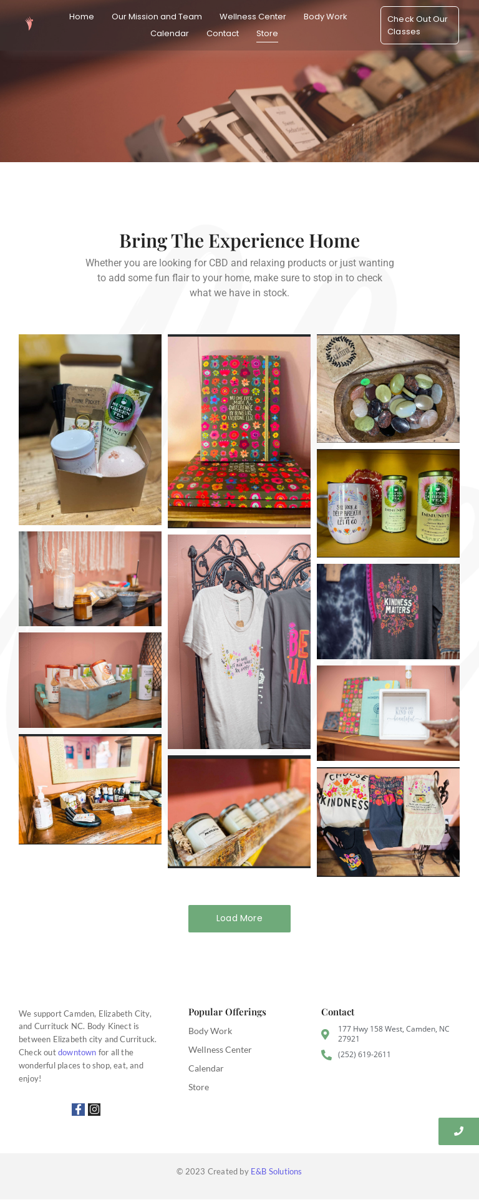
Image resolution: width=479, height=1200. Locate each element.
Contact (222, 33)
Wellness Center (253, 16)
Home (81, 16)
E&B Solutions (276, 1171)
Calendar (169, 33)
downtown (77, 1052)
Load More (239, 918)
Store (267, 33)
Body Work (325, 16)
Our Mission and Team (157, 16)
